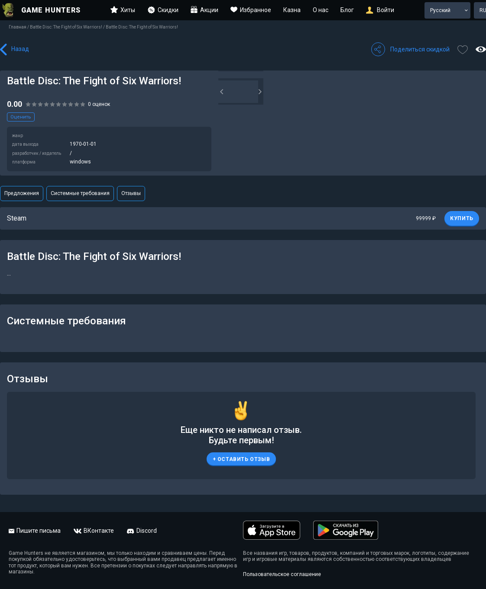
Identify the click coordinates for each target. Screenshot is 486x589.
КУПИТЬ (461, 218)
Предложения (21, 193)
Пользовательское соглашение (282, 574)
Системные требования (80, 193)
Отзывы (131, 193)
